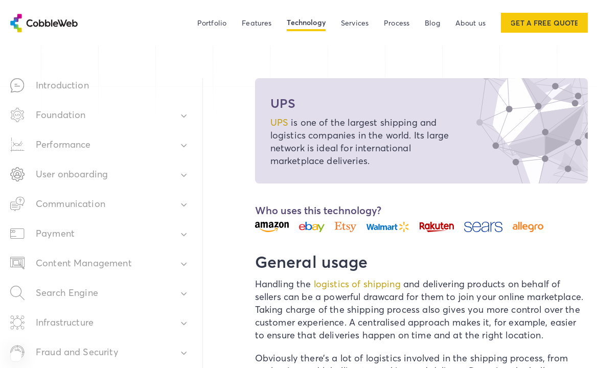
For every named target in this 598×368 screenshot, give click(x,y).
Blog (432, 22)
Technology (306, 22)
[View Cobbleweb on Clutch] (15, 356)
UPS (279, 122)
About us (470, 22)
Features (256, 22)
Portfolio (211, 22)
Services (355, 22)
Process (396, 22)
